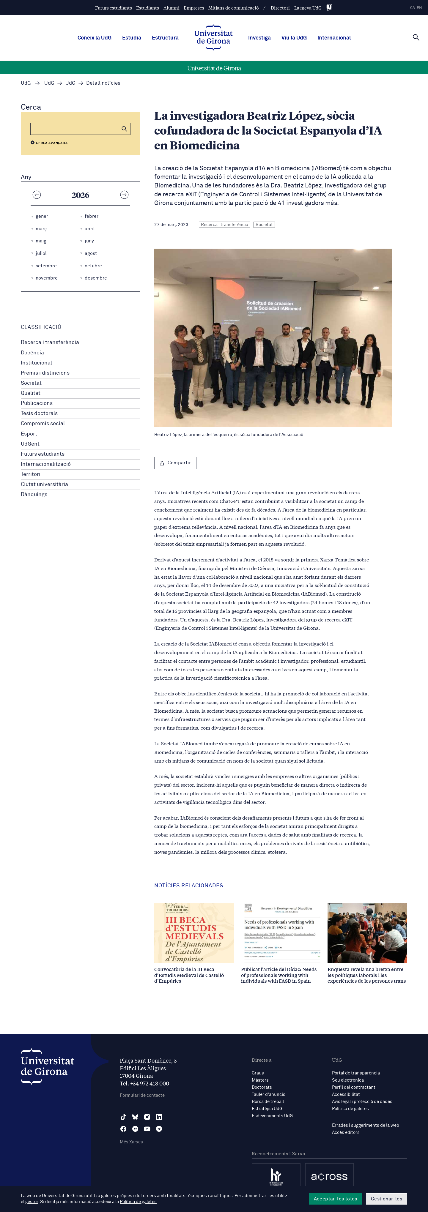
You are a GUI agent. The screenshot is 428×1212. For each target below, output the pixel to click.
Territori (30, 474)
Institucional (36, 363)
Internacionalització (46, 464)
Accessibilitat (346, 1094)
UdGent (30, 444)
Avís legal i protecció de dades (362, 1101)
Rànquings (34, 494)
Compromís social (43, 423)
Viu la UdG (294, 38)
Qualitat (30, 393)
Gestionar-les (386, 1199)
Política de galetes (350, 1109)
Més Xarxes (131, 1142)
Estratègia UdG (267, 1109)
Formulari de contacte (142, 1095)
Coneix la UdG (94, 38)
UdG (26, 83)
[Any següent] (124, 195)
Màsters (260, 1080)
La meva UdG (308, 7)
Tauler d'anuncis (268, 1094)
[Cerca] (416, 37)
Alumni (171, 7)
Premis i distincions (45, 373)
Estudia (131, 38)
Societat (31, 383)
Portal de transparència (356, 1073)
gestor (31, 1202)
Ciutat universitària (44, 484)
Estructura (165, 38)
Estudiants (147, 7)
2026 (80, 195)
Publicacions (37, 403)
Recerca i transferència (50, 342)
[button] (124, 129)
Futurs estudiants (113, 7)
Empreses (194, 7)
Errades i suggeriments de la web (365, 1125)
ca (412, 8)
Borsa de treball (268, 1101)
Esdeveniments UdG (272, 1116)
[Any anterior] (37, 195)
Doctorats (262, 1087)
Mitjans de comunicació (233, 7)
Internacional (334, 38)
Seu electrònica (348, 1080)
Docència (32, 353)
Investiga (259, 38)
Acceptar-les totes (335, 1199)
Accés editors (346, 1132)
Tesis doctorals (39, 413)
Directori (280, 7)
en (419, 8)
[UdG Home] (213, 38)
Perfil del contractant (353, 1087)
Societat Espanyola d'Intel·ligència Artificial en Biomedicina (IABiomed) (246, 593)
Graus (258, 1073)
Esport (29, 434)
